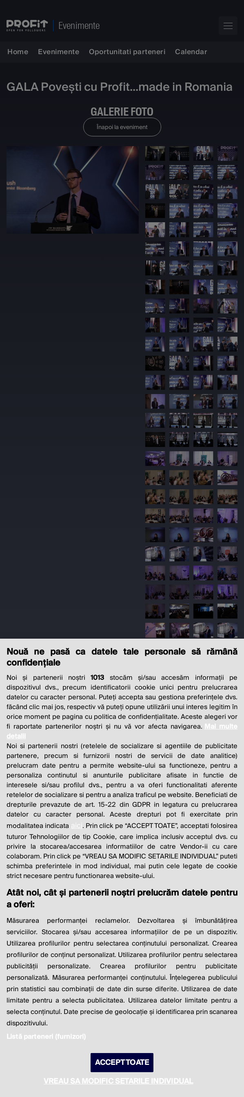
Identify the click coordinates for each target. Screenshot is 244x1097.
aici (76, 825)
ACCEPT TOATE (122, 1062)
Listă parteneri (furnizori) (46, 1036)
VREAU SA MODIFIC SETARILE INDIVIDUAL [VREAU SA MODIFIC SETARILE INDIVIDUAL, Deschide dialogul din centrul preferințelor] (118, 1081)
